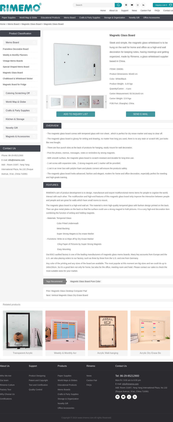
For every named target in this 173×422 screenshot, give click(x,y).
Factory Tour (5, 389)
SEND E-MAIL (140, 114)
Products (62, 366)
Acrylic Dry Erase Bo (150, 353)
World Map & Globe (28, 17)
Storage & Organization (114, 17)
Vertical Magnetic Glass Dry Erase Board (69, 295)
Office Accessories (151, 17)
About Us (113, 10)
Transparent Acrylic (22, 353)
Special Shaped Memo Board (16, 67)
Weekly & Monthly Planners (15, 55)
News (134, 10)
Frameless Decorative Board (15, 49)
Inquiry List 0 (161, 5)
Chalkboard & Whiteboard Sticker (18, 78)
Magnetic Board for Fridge (14, 84)
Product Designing (37, 376)
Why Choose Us (7, 394)
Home (103, 10)
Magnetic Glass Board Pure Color (85, 281)
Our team (4, 380)
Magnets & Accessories (18, 136)
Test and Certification (38, 385)
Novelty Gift (134, 17)
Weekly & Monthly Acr (65, 353)
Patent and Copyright (38, 380)
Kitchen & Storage (15, 119)
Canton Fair (146, 10)
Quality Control (35, 389)
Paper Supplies (9, 17)
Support (124, 10)
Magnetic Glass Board (31, 24)
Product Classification (20, 33)
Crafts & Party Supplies (89, 17)
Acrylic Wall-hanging (107, 353)
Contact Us (121, 366)
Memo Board (69, 17)
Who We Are (5, 376)
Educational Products (50, 17)
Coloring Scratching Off (18, 93)
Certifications (6, 399)
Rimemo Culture (7, 385)
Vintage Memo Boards (13, 61)
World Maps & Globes (67, 380)
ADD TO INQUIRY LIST (76, 114)
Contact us (168, 10)
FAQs (157, 10)
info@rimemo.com (16, 160)
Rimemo (90, 366)
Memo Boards (64, 389)
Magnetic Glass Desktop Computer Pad (69, 291)
